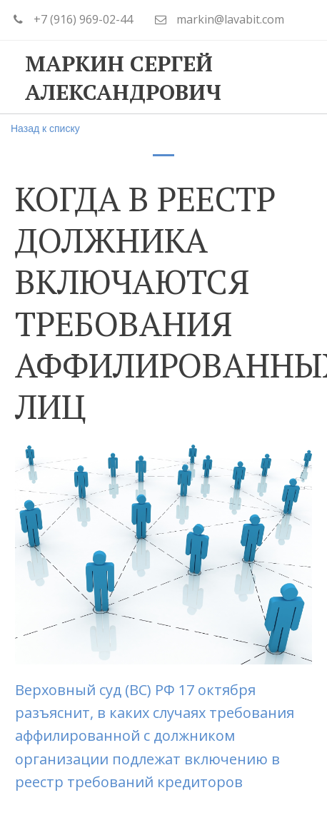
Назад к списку (45, 128)
